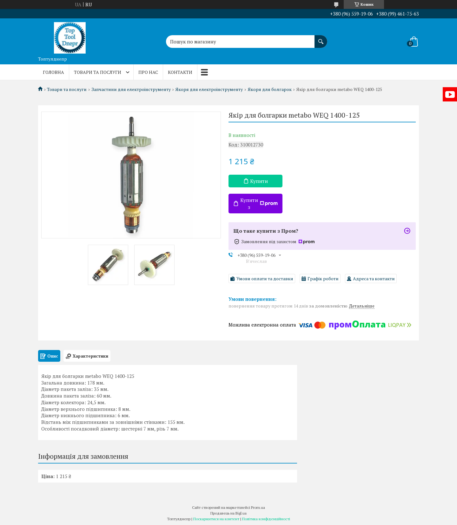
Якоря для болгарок (270, 89)
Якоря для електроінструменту (209, 89)
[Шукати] (321, 38)
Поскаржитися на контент (216, 518)
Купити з (259, 204)
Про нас (148, 72)
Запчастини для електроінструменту (131, 89)
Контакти (180, 72)
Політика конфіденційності (266, 518)
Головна (53, 72)
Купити (259, 181)
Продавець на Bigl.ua (228, 513)
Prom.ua (258, 507)
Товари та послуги (97, 72)
